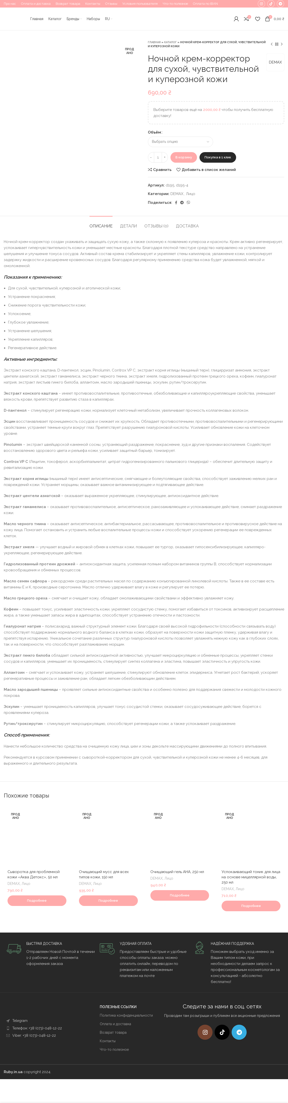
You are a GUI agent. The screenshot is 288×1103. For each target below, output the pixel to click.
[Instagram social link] (261, 4)
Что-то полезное (114, 1050)
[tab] (101, 223)
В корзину (183, 157)
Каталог (170, 42)
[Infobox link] (50, 953)
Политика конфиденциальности (126, 1015)
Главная (154, 42)
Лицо (190, 194)
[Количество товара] (158, 157)
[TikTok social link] (271, 4)
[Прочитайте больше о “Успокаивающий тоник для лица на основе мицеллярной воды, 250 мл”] (251, 906)
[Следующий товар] (281, 44)
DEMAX (275, 62)
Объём (154, 132)
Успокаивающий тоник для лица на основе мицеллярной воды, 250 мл (251, 877)
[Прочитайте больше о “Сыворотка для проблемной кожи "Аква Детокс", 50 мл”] (37, 900)
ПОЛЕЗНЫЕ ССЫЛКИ (118, 1007)
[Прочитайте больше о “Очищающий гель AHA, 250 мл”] (179, 895)
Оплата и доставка (115, 1024)
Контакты (108, 1041)
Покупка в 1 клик (218, 157)
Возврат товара (113, 1032)
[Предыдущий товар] (271, 44)
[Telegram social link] (280, 4)
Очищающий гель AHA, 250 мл (177, 872)
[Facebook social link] (176, 202)
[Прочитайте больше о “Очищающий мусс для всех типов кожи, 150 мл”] (108, 900)
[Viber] (188, 202)
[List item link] (43, 1020)
